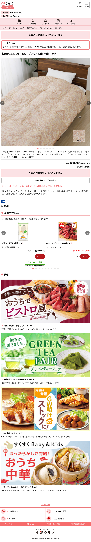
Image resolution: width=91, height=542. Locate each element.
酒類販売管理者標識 (78, 524)
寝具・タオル (13, 28)
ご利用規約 (9, 524)
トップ (3, 28)
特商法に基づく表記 (53, 524)
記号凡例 (5, 206)
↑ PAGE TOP (45, 505)
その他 (22, 28)
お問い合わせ (30, 524)
